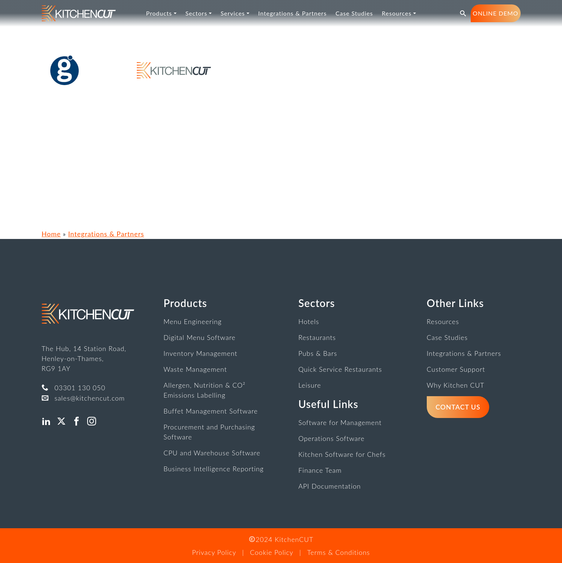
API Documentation (329, 486)
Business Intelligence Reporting (214, 469)
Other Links (455, 303)
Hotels (308, 321)
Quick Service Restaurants (340, 369)
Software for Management (340, 422)
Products (185, 303)
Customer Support (456, 369)
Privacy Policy (214, 552)
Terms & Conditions (338, 552)
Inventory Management (201, 353)
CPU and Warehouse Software (212, 453)
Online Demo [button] (495, 13)
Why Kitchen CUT (455, 385)
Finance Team (319, 470)
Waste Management (195, 369)
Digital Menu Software (200, 337)
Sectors (316, 303)
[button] (463, 13)
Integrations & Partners (106, 234)
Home (51, 234)
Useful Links (328, 404)
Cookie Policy (271, 552)
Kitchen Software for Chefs (341, 454)
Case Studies (447, 337)
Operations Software (331, 438)
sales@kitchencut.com (90, 398)
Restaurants (317, 337)
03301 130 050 (80, 388)
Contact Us (458, 407)
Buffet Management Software (211, 411)
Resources (443, 321)
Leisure (309, 385)
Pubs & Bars (317, 353)
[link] (79, 13)
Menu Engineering (193, 321)
